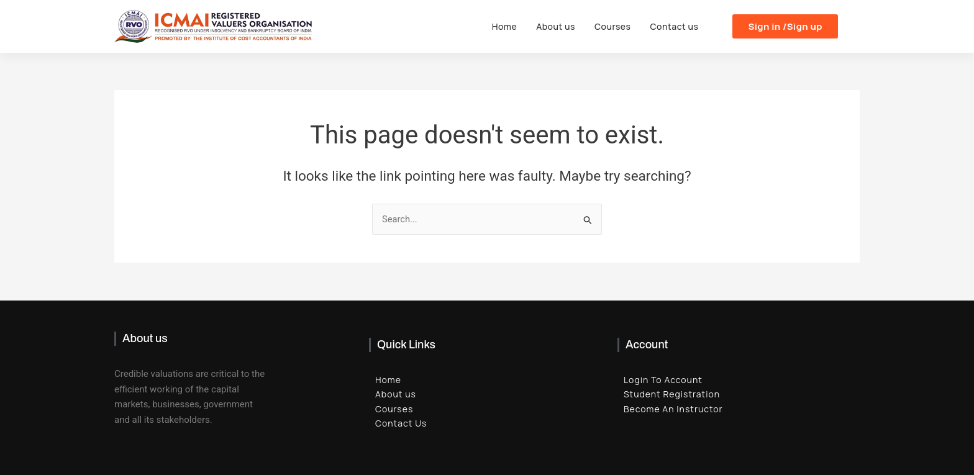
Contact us (674, 26)
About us (557, 26)
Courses (613, 26)
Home (506, 26)
